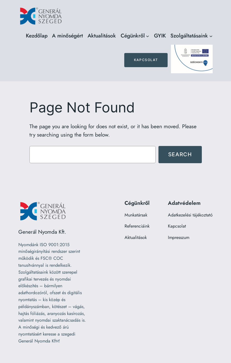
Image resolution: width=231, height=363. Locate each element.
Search (180, 154)
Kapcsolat (146, 60)
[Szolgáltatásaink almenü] (211, 35)
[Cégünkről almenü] (147, 35)
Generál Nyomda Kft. (42, 232)
